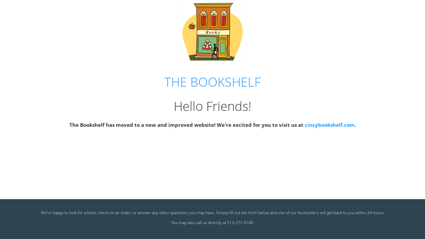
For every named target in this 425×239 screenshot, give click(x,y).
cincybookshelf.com (330, 124)
